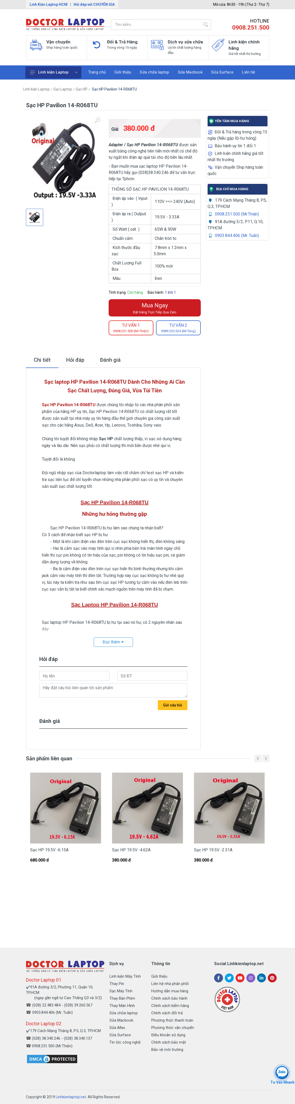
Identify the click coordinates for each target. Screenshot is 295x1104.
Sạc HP (81, 89)
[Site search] (155, 24)
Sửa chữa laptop (123, 1013)
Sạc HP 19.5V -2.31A (213, 849)
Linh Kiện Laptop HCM (49, 4)
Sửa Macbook (121, 1020)
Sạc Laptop (62, 89)
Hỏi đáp (75, 360)
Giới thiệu (159, 976)
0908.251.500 (250, 27)
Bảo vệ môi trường (167, 1049)
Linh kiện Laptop (53, 72)
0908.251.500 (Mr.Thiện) (237, 214)
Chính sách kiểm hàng (170, 1005)
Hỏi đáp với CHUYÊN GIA (94, 4)
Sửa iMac (117, 1027)
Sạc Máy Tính (120, 991)
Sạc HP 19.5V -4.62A (131, 849)
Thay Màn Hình (122, 1005)
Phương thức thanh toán (172, 1020)
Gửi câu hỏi (172, 705)
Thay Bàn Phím (122, 998)
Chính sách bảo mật (168, 1042)
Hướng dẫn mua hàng (169, 991)
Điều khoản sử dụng (168, 1035)
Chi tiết (42, 360)
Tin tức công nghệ (125, 1042)
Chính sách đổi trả (167, 1013)
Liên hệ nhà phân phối (170, 983)
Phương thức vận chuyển (172, 1027)
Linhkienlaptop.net (71, 1097)
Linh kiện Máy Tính (125, 976)
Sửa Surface (120, 1035)
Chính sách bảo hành (169, 998)
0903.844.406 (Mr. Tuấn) (237, 235)
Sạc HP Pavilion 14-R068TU (114, 89)
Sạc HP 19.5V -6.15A (49, 849)
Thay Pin (116, 983)
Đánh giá (110, 360)
